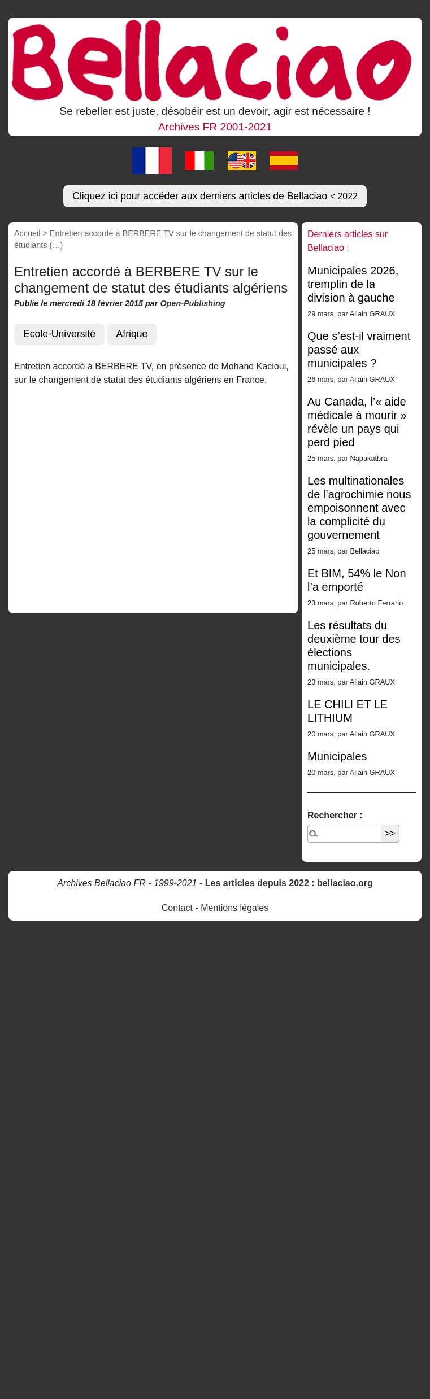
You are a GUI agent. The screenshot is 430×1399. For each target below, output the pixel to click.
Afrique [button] (132, 333)
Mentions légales (234, 908)
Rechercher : (335, 815)
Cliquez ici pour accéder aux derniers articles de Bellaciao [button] (215, 196)
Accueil (27, 233)
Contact (177, 908)
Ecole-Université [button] (59, 333)
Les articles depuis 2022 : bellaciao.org (289, 883)
